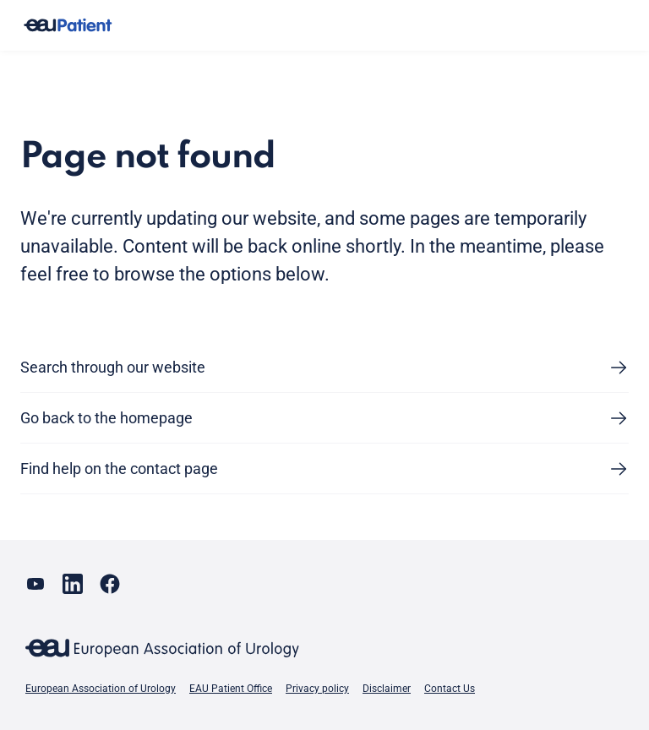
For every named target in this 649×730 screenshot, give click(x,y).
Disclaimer (387, 689)
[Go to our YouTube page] (35, 584)
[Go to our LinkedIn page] (73, 584)
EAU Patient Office (230, 689)
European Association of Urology (100, 689)
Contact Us (449, 689)
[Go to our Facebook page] (110, 584)
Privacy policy (317, 689)
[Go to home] (67, 25)
